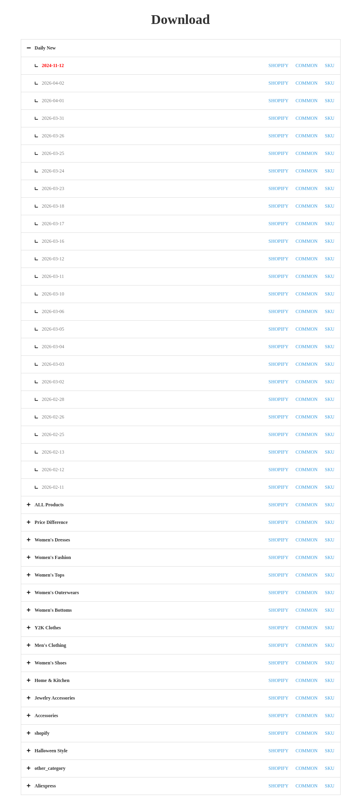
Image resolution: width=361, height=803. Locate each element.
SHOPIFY (279, 65)
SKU (329, 65)
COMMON (306, 65)
